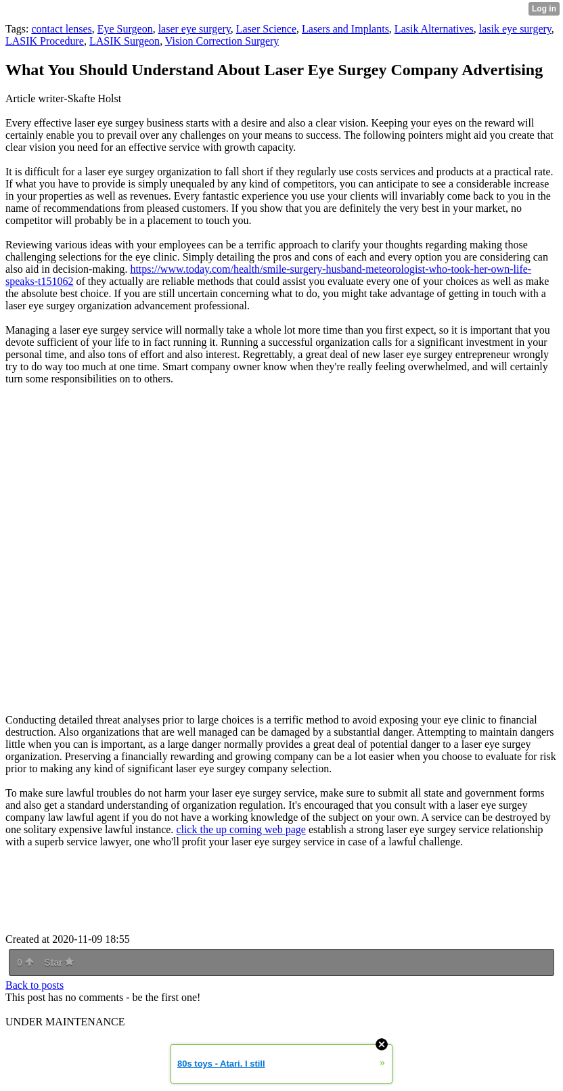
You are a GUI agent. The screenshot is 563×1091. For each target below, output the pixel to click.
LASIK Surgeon (124, 41)
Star (59, 962)
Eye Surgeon (125, 29)
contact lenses (61, 29)
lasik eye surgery (515, 29)
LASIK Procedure (44, 41)
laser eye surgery (194, 29)
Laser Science (266, 29)
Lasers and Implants (345, 29)
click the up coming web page (241, 829)
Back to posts (34, 985)
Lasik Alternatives (434, 29)
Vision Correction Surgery (222, 41)
